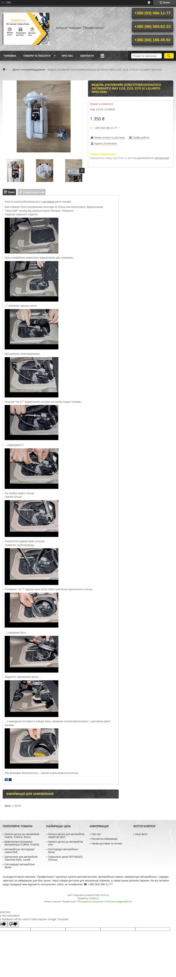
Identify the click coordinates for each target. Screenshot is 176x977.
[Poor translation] (13, 924)
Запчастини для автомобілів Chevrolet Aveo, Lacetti (21, 858)
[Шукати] (169, 55)
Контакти (87, 55)
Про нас (67, 55)
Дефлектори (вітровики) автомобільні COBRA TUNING (21, 843)
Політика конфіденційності (119, 901)
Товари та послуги (36, 55)
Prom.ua (105, 895)
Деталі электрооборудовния (29, 69)
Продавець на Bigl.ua (88, 898)
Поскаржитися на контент (91, 901)
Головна (10, 55)
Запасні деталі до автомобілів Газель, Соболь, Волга (21, 835)
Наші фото (141, 834)
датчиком (48, 201)
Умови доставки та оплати (107, 843)
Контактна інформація (104, 838)
